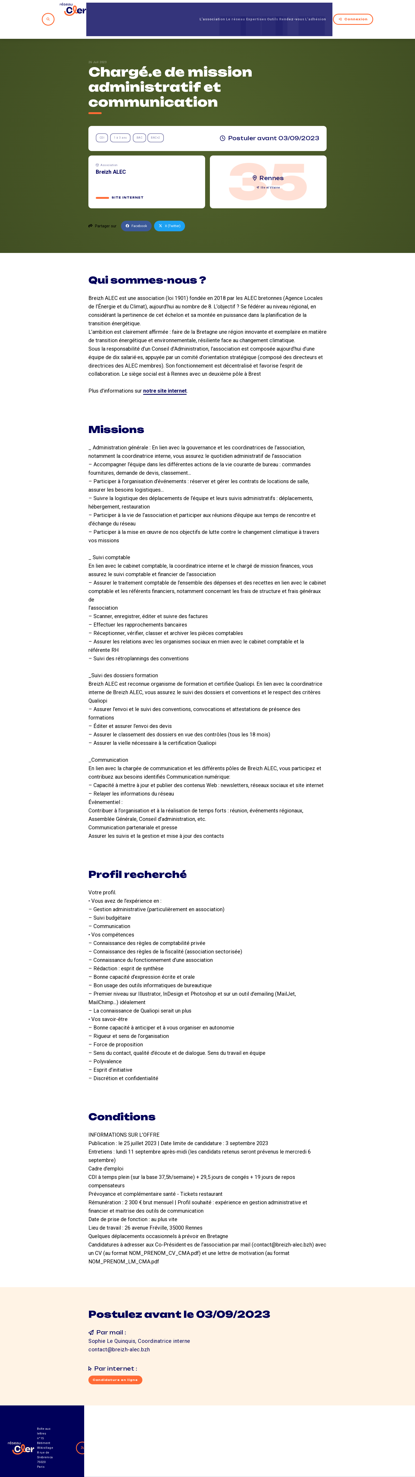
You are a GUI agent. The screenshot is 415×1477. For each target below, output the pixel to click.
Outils (268, 10)
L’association (190, 10)
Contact (264, 1447)
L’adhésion (323, 10)
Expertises (246, 10)
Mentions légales (311, 1447)
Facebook (138, 208)
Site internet (128, 180)
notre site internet (165, 373)
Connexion (359, 10)
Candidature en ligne (116, 1363)
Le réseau (219, 10)
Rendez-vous (292, 10)
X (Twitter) (173, 208)
